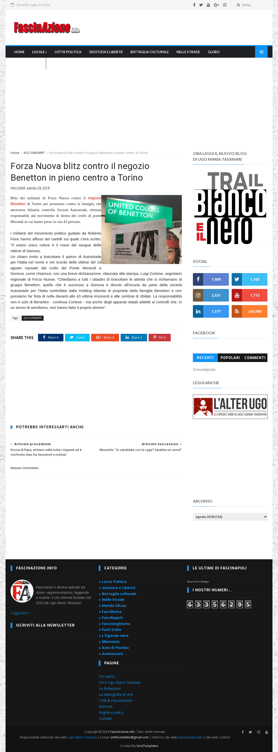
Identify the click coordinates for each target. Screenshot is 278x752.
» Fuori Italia (110, 629)
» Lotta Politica (113, 581)
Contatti (105, 718)
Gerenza (105, 706)
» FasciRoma (110, 611)
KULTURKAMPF (34, 153)
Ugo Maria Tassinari (82, 737)
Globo (214, 52)
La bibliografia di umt (116, 694)
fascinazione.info (191, 737)
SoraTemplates (147, 746)
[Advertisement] (175, 27)
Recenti (205, 357)
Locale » (39, 52)
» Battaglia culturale (117, 593)
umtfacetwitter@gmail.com (129, 737)
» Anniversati (111, 653)
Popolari (230, 357)
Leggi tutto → (22, 612)
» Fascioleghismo (114, 623)
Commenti (255, 357)
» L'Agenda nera (113, 635)
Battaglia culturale (149, 52)
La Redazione (110, 688)
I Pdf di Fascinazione (115, 700)
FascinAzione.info (122, 732)
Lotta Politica (68, 52)
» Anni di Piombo (114, 647)
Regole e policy (111, 712)
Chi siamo (107, 676)
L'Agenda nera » (28, 63)
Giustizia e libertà (106, 52)
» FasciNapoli (111, 617)
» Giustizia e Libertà (117, 587)
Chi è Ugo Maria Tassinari (120, 682)
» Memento (109, 641)
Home (19, 52)
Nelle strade (188, 52)
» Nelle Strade (111, 599)
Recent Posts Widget (198, 581)
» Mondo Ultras (112, 605)
